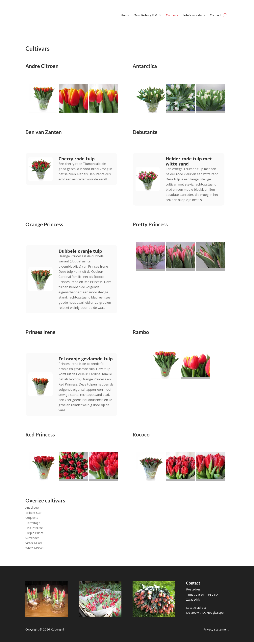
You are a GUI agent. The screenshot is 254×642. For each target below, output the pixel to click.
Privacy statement (216, 629)
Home (125, 15)
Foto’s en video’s (194, 15)
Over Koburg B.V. (146, 15)
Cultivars (172, 15)
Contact (215, 15)
